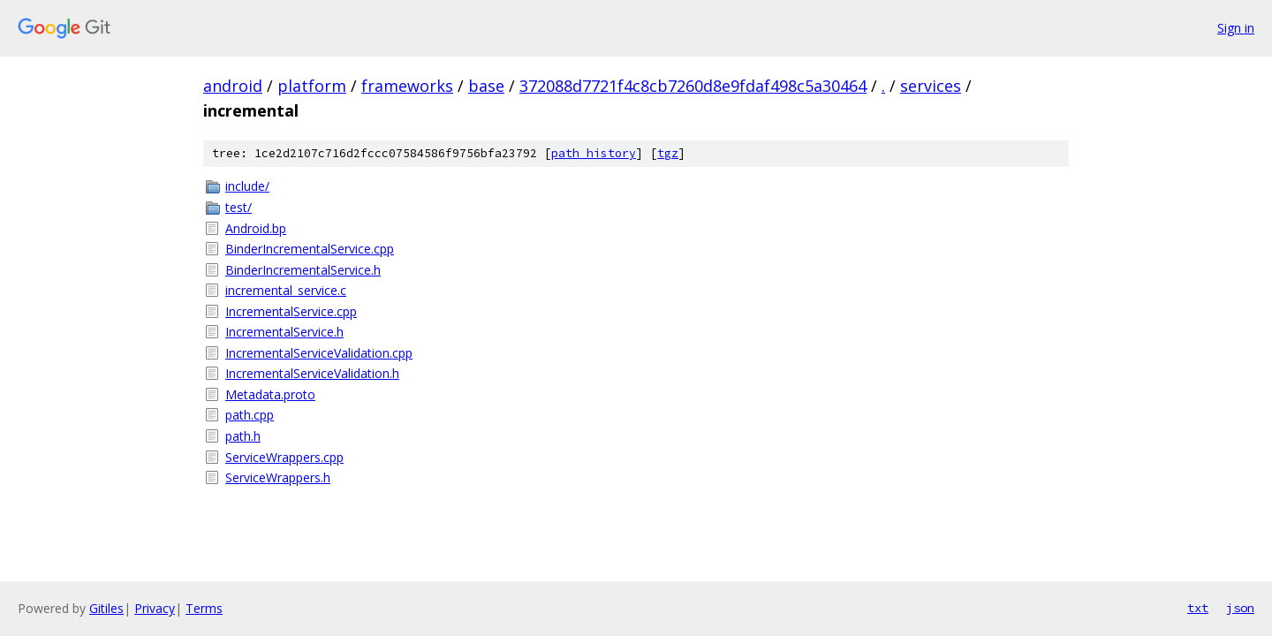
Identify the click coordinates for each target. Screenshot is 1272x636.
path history (593, 153)
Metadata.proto (270, 394)
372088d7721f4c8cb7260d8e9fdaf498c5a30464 (693, 85)
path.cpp (249, 414)
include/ (247, 186)
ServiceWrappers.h (277, 477)
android (232, 85)
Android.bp (255, 228)
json (1240, 608)
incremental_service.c (285, 290)
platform (311, 85)
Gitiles (106, 608)
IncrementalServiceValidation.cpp (319, 352)
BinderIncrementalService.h (303, 269)
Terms (204, 608)
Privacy (154, 608)
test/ (238, 207)
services (930, 85)
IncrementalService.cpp (291, 311)
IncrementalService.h (284, 331)
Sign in (1235, 27)
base (486, 85)
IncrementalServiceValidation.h (312, 373)
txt (1197, 608)
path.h (243, 436)
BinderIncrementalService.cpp (309, 248)
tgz (667, 153)
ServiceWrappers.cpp (284, 457)
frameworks (407, 85)
